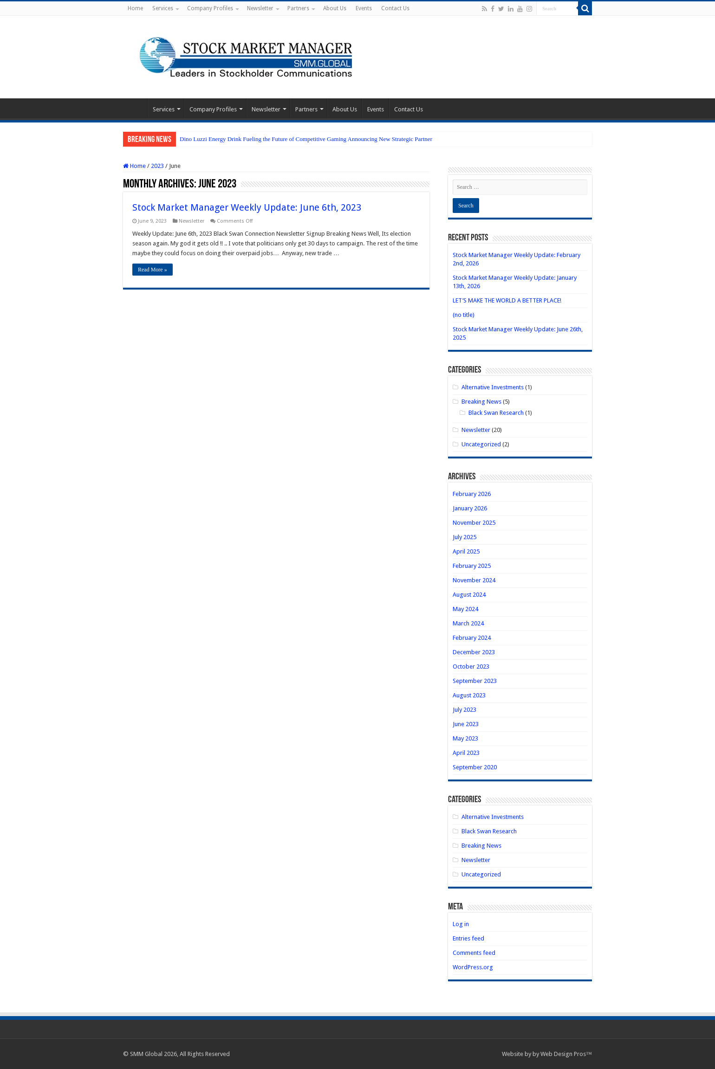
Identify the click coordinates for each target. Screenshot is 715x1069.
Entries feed (468, 938)
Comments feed (474, 952)
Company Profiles (210, 8)
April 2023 (466, 752)
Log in (461, 924)
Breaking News (481, 401)
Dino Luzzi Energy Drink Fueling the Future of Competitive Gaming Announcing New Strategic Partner (306, 138)
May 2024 (465, 608)
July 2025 (464, 537)
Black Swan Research (496, 412)
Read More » (152, 269)
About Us (334, 8)
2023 (157, 165)
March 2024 (468, 623)
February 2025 (472, 565)
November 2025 (474, 522)
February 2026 (472, 493)
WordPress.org (473, 967)
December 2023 (474, 652)
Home (135, 8)
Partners (298, 8)
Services (162, 8)
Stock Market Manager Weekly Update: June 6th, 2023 (246, 207)
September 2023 (475, 680)
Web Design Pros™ (566, 1053)
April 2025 (466, 551)
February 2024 (472, 637)
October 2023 (471, 666)
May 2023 (465, 738)
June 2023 (466, 724)
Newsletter (260, 8)
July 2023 (464, 709)
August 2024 (469, 594)
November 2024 (474, 580)
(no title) (463, 314)
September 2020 (475, 767)
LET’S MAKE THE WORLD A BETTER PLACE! (507, 300)
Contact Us (395, 8)
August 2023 (469, 695)
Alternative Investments (493, 387)
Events (364, 8)
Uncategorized (481, 444)
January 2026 (470, 508)
